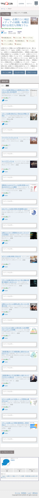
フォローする (19, 72)
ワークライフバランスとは (10, 137)
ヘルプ (29, 493)
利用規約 (23, 493)
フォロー (7, 470)
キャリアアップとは (8, 161)
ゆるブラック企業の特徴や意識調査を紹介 (15, 209)
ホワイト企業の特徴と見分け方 (11, 256)
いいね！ (6, 97)
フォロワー (19, 470)
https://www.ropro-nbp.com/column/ (11, 28)
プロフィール (31, 72)
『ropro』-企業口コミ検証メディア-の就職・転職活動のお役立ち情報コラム (15, 22)
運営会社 (35, 493)
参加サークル (32, 470)
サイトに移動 (7, 72)
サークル (17, 493)
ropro (4, 32)
